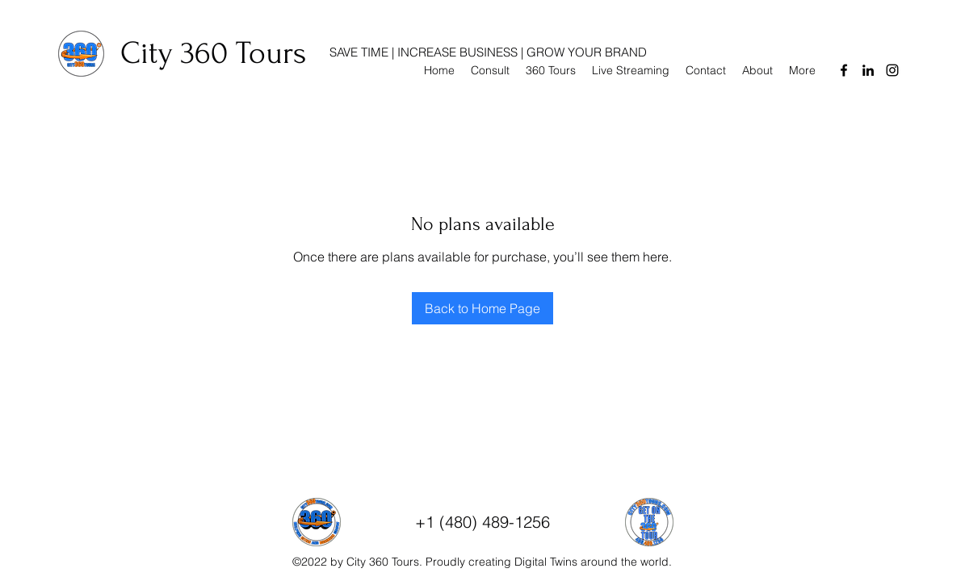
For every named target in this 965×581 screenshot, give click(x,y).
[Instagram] (892, 70)
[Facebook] (844, 70)
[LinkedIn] (868, 70)
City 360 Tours (213, 53)
